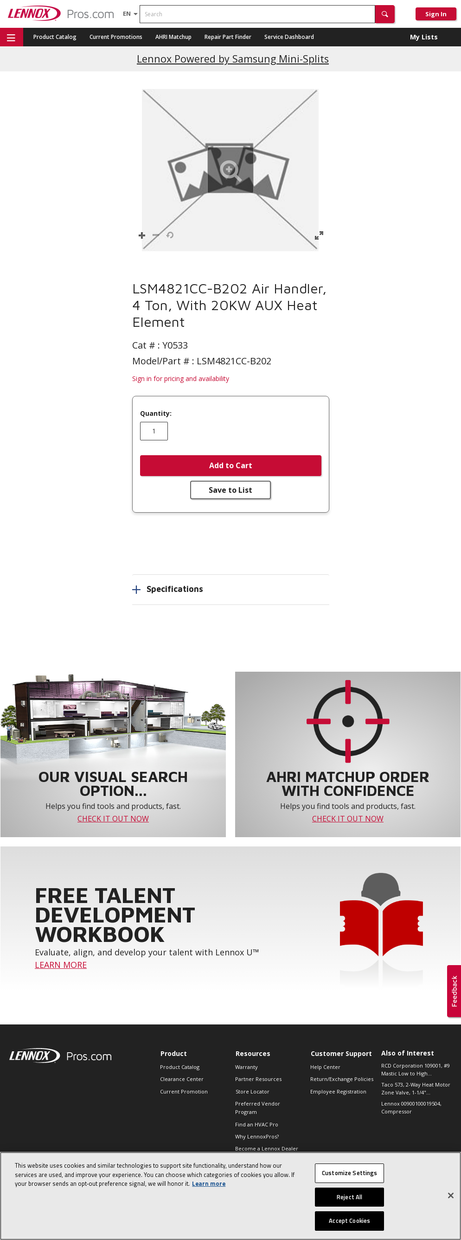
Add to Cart (230, 465)
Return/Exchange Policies (341, 1078)
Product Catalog (55, 37)
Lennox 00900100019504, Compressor (411, 1107)
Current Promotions (116, 37)
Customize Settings (349, 1173)
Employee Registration (338, 1091)
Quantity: (156, 413)
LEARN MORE (61, 964)
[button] (385, 14)
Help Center (325, 1066)
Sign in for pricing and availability (180, 378)
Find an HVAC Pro (256, 1124)
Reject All (349, 1197)
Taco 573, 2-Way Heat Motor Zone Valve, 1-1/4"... (415, 1088)
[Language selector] (127, 13)
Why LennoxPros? (257, 1136)
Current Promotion (184, 1091)
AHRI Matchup (173, 37)
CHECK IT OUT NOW (113, 818)
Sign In (436, 14)
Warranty (246, 1066)
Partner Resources (258, 1078)
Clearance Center (182, 1078)
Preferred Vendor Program (257, 1107)
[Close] (451, 1196)
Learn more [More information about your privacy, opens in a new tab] (208, 1184)
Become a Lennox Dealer (266, 1148)
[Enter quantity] (154, 431)
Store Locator (252, 1091)
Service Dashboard (289, 37)
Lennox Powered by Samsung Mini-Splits (233, 58)
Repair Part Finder (228, 37)
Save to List (230, 490)
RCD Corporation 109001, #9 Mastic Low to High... (415, 1069)
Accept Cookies (349, 1222)
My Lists (424, 36)
